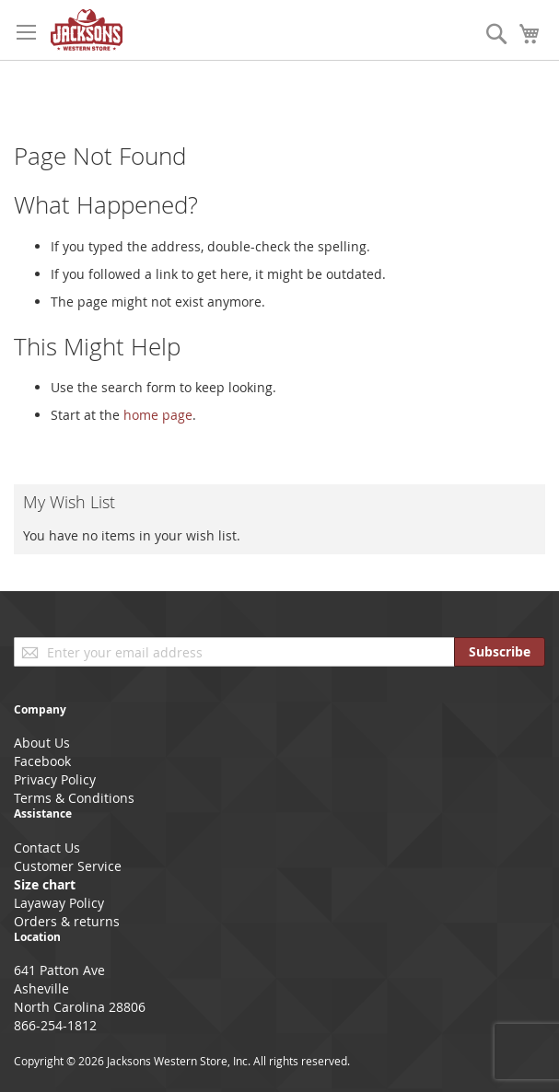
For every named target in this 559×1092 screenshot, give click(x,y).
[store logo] (86, 30)
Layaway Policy (59, 903)
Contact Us (47, 847)
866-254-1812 (55, 1025)
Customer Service (68, 866)
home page (157, 415)
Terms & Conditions (74, 798)
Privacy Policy (55, 779)
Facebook (42, 761)
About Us (42, 742)
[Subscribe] (499, 652)
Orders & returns (67, 921)
